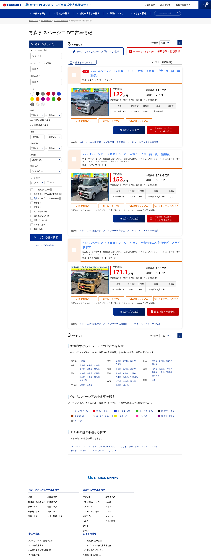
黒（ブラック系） (168, 412)
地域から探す (62, 13)
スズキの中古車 (46, 21)
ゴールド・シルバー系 (104, 417)
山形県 (89, 369)
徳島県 (154, 361)
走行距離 (34, 143)
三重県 (118, 365)
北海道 (82, 361)
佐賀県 (162, 369)
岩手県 (89, 366)
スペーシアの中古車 (61, 21)
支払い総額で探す (40, 120)
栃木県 (89, 374)
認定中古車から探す (89, 13)
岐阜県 (118, 361)
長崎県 (169, 369)
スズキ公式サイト (184, 5)
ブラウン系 (79, 417)
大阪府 (133, 374)
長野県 (89, 385)
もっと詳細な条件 (46, 245)
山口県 (126, 385)
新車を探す (165, 5)
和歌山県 (134, 377)
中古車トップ (33, 21)
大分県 (162, 373)
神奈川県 (83, 381)
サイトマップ (129, 552)
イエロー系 (122, 417)
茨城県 (82, 374)
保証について (116, 13)
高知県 (154, 365)
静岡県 (126, 361)
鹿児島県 (155, 376)
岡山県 (133, 382)
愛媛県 (169, 361)
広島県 (118, 385)
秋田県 (82, 369)
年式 (32, 132)
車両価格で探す (39, 125)
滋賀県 (118, 374)
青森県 (82, 366)
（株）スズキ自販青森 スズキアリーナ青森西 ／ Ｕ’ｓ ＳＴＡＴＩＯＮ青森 (119, 142)
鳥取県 (118, 382)
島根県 (126, 382)
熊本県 (154, 373)
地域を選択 (35, 76)
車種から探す (39, 13)
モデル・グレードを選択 (40, 63)
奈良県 (126, 377)
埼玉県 (82, 377)
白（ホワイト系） (82, 412)
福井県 (133, 369)
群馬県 (97, 374)
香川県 (162, 361)
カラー (33, 89)
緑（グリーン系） (147, 412)
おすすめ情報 (139, 13)
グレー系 (78, 422)
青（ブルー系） (124, 412)
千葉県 (89, 377)
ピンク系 (143, 417)
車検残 (33, 155)
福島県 (97, 369)
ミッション (35, 178)
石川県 (126, 369)
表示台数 (154, 42)
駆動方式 (34, 166)
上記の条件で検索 (46, 237)
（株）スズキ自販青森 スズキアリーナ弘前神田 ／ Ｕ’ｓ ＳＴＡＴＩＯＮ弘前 (120, 323)
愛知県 (133, 361)
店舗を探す (150, 5)
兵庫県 (118, 377)
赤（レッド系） (102, 412)
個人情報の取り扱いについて (170, 552)
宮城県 (97, 366)
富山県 (118, 369)
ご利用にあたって (146, 552)
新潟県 (82, 385)
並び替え (155, 62)
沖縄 (154, 381)
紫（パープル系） (168, 417)
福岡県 (154, 369)
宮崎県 (169, 373)
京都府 (126, 374)
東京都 (97, 377)
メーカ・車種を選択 (38, 50)
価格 (32, 110)
